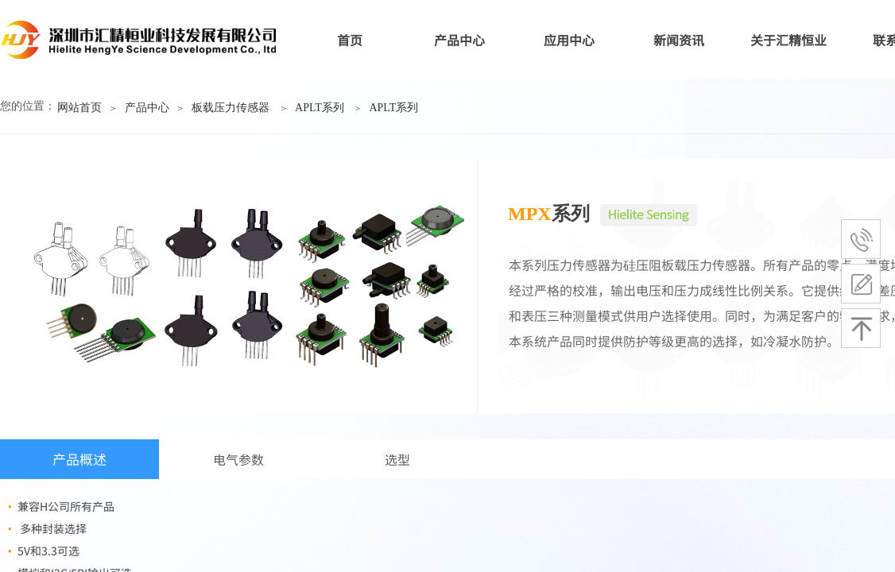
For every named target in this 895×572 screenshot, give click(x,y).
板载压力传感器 (230, 108)
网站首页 (79, 108)
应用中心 (569, 39)
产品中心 (459, 39)
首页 (349, 39)
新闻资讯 (678, 39)
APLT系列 (319, 108)
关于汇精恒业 (788, 39)
